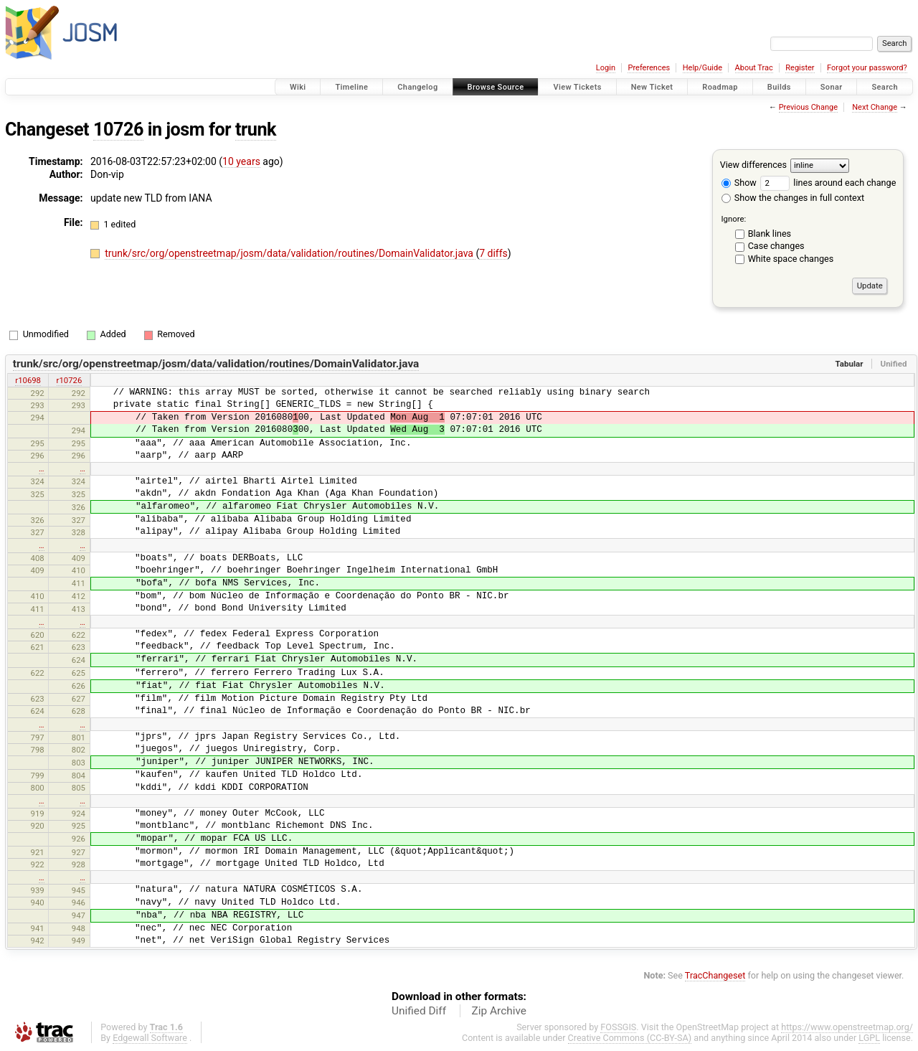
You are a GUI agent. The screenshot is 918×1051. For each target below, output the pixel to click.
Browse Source (496, 87)
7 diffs (493, 253)
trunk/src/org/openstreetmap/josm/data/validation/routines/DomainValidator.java (290, 253)
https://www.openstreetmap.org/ (847, 1027)
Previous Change (808, 107)
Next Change (874, 107)
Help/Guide (702, 67)
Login (605, 67)
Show (739, 182)
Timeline (351, 87)
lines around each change (828, 182)
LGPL (869, 1037)
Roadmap (720, 87)
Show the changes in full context (792, 197)
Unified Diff (419, 1010)
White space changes (791, 258)
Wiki (298, 87)
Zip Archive (499, 1010)
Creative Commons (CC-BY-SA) (630, 1037)
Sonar (831, 87)
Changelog (417, 87)
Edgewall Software (150, 1037)
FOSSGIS (618, 1027)
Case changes (776, 245)
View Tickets (577, 87)
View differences (753, 164)
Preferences (649, 67)
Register (799, 67)
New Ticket (652, 87)
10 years (241, 161)
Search (884, 87)
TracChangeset (715, 975)
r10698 (28, 380)
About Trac (754, 67)
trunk (255, 129)
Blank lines (769, 233)
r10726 (69, 380)
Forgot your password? (867, 67)
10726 (118, 129)
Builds (779, 87)
